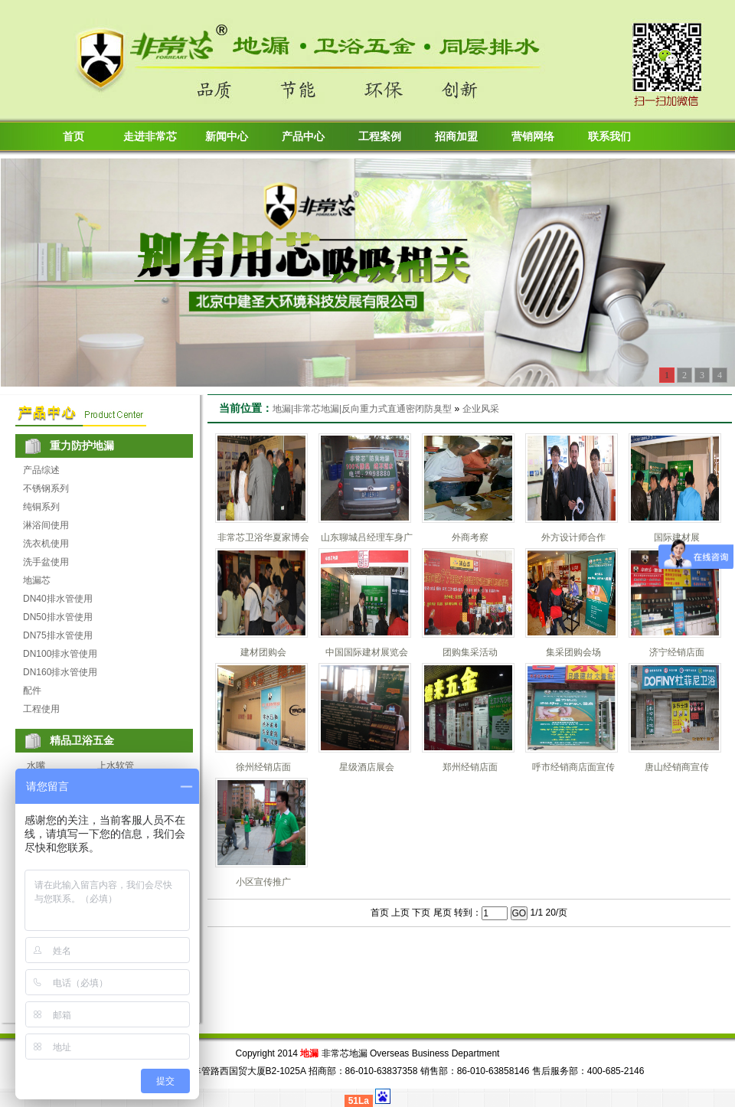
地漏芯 (37, 580)
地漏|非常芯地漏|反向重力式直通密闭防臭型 (362, 408)
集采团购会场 (573, 652)
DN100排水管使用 (60, 653)
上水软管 (115, 765)
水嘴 (36, 765)
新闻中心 (226, 136)
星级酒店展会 (366, 767)
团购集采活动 (470, 652)
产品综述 (41, 470)
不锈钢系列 (46, 488)
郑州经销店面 (470, 767)
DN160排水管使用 (60, 672)
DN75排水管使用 (58, 635)
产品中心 (303, 136)
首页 (73, 136)
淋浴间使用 (46, 525)
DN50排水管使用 (58, 617)
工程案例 (379, 136)
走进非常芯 (150, 136)
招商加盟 (456, 136)
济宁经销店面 (676, 652)
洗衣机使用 (46, 543)
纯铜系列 (41, 506)
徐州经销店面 (263, 767)
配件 (32, 690)
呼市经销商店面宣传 (573, 767)
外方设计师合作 (573, 537)
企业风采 (480, 408)
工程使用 (41, 709)
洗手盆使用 (46, 562)
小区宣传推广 (263, 882)
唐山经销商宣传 (677, 767)
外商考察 (470, 537)
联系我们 (609, 136)
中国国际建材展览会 (366, 652)
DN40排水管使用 (58, 598)
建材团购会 (263, 652)
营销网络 (532, 136)
